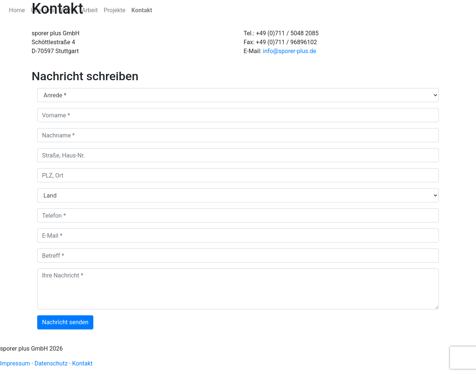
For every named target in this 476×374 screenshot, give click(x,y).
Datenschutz (51, 363)
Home (17, 10)
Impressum (15, 363)
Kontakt (141, 10)
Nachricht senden (65, 322)
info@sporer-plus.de (289, 51)
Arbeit (89, 10)
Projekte (115, 10)
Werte (68, 10)
